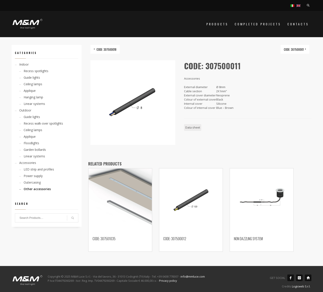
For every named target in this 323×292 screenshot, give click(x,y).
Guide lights (32, 77)
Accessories (27, 163)
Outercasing (32, 182)
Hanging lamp (33, 97)
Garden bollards (35, 150)
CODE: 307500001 (294, 49)
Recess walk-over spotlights (43, 123)
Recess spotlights (36, 71)
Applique (30, 91)
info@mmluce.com (193, 276)
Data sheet (192, 127)
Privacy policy (168, 281)
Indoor (24, 64)
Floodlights (31, 143)
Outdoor (25, 110)
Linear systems (34, 104)
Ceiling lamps (33, 84)
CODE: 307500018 (106, 49)
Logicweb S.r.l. (301, 286)
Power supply (33, 176)
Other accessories (37, 189)
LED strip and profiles (39, 169)
